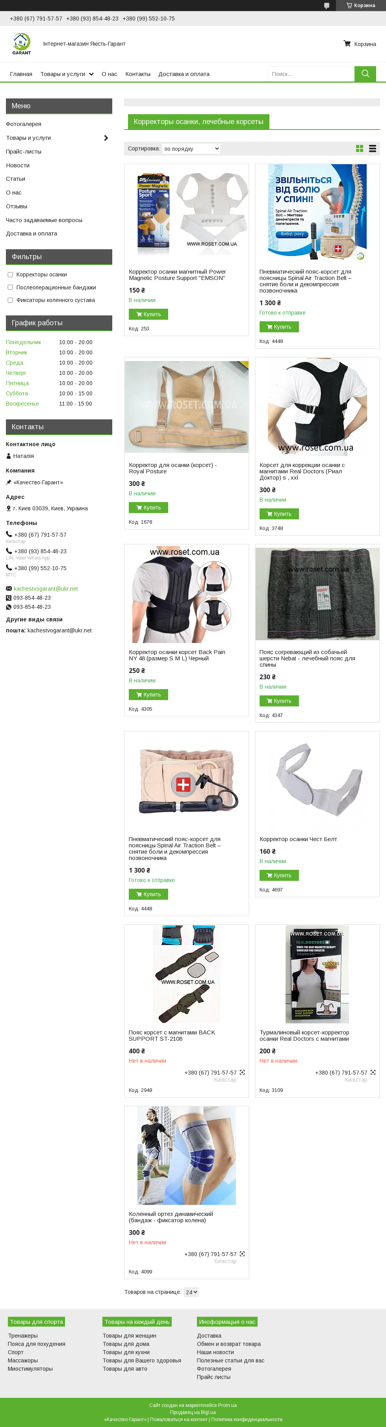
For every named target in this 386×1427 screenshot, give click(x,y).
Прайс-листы (23, 151)
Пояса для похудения (36, 1344)
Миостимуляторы (30, 1369)
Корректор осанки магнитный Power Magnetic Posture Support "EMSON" (177, 275)
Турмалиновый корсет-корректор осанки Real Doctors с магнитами (304, 1035)
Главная (21, 73)
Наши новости (215, 1352)
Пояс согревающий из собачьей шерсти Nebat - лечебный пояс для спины (307, 658)
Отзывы (16, 206)
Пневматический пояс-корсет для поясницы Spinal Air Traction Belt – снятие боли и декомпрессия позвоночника (305, 281)
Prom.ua (227, 1405)
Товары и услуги (62, 73)
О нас (109, 73)
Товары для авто (124, 1369)
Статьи (15, 178)
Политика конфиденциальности (246, 1419)
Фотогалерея (23, 123)
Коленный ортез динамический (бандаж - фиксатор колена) (171, 1217)
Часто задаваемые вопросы (44, 220)
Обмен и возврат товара (229, 1344)
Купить (152, 314)
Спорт (16, 1352)
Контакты (137, 73)
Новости (18, 165)
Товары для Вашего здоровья (141, 1360)
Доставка (209, 1335)
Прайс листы (213, 1377)
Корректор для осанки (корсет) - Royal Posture (173, 468)
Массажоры (23, 1360)
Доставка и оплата (184, 73)
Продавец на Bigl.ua (193, 1412)
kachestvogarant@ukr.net (46, 589)
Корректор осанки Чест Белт (298, 839)
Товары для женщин (129, 1335)
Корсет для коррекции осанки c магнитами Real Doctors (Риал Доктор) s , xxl (302, 471)
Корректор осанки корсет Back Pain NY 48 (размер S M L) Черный (177, 655)
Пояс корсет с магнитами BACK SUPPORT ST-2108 (172, 1035)
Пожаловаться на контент (179, 1419)
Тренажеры (23, 1335)
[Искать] (365, 74)
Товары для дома (125, 1344)
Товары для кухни (126, 1352)
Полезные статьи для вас (230, 1360)
